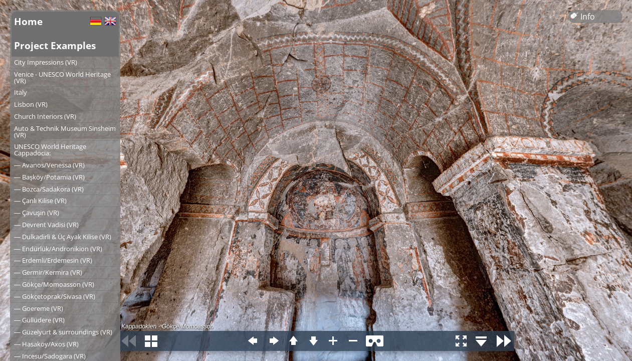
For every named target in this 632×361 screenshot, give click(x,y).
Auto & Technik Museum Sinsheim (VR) (65, 131)
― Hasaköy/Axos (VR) (46, 343)
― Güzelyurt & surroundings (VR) (63, 331)
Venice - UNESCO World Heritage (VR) (62, 77)
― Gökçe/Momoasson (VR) (54, 284)
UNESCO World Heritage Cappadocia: (50, 149)
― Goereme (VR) (38, 308)
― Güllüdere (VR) (39, 319)
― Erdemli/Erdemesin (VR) (53, 260)
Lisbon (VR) (31, 104)
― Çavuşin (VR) (36, 212)
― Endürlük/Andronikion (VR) (58, 248)
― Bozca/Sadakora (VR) (49, 189)
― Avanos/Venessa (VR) (49, 164)
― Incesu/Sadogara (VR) (50, 355)
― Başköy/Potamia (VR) (49, 177)
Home (28, 21)
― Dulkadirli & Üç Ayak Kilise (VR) (62, 236)
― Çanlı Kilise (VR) (40, 200)
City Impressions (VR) (45, 62)
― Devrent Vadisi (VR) (46, 224)
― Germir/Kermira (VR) (48, 272)
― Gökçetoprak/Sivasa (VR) (54, 296)
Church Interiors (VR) (45, 116)
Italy (20, 92)
